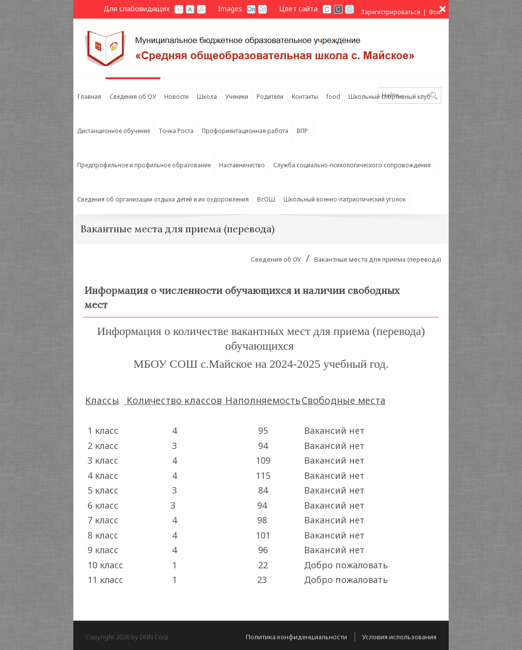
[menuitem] (89, 94)
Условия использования (399, 636)
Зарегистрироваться (390, 12)
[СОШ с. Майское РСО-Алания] (251, 47)
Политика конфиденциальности (296, 636)
